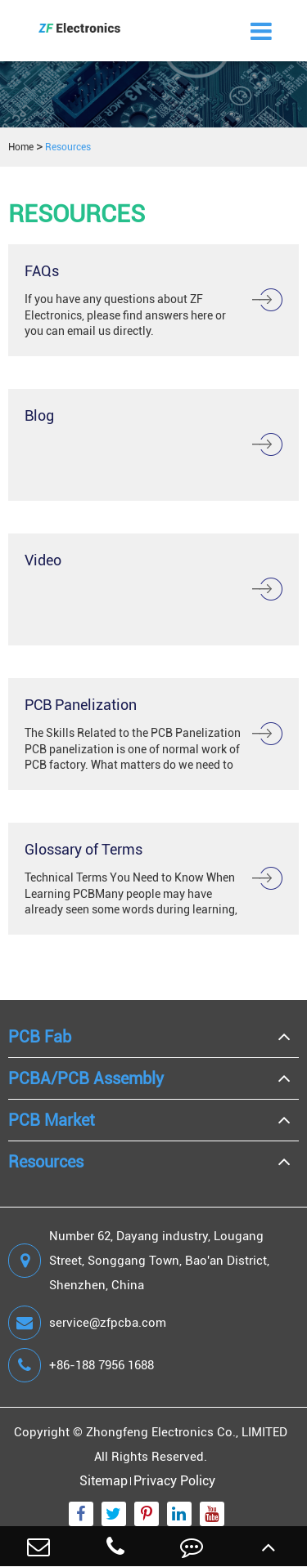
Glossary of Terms (83, 849)
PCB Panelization (81, 704)
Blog (39, 415)
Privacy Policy (174, 1481)
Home (21, 147)
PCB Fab (39, 1037)
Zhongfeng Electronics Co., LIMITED (186, 1432)
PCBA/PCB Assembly (86, 1078)
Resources (68, 147)
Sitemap (103, 1481)
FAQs (42, 270)
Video (43, 560)
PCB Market (51, 1120)
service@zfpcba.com (87, 1323)
